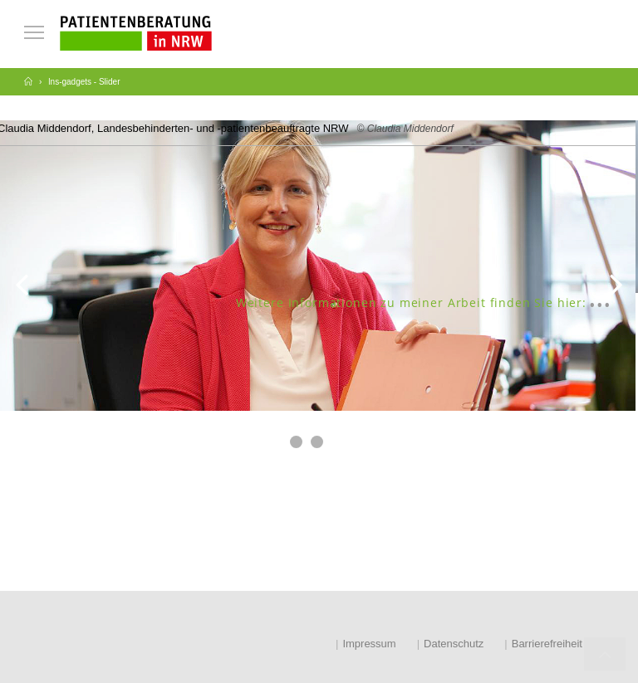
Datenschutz (453, 643)
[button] (296, 442)
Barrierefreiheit (547, 643)
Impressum (368, 643)
